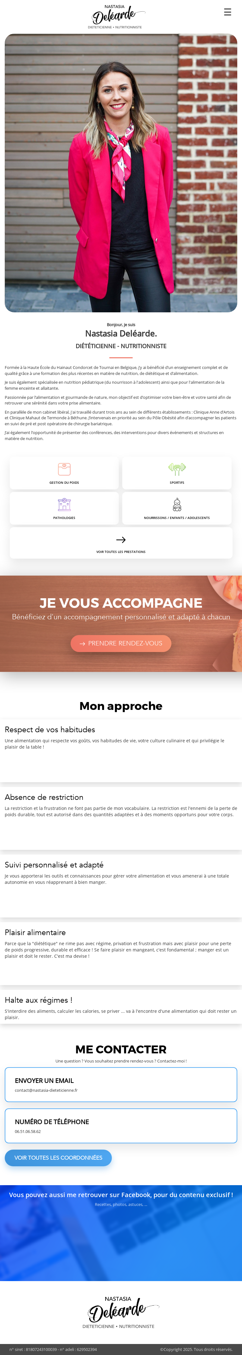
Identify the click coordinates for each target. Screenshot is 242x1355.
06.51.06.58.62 (28, 1131)
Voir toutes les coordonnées (58, 1158)
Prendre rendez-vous (121, 643)
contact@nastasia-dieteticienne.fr (46, 1090)
